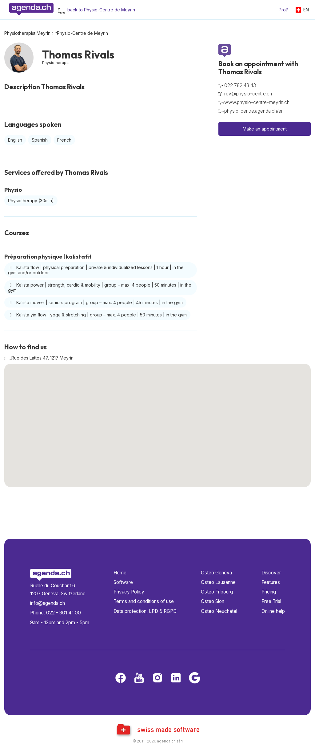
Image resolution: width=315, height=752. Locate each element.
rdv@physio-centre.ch (248, 94)
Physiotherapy (31, 200)
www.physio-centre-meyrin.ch (256, 102)
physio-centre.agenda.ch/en (254, 111)
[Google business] (194, 678)
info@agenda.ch (47, 603)
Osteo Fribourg (217, 592)
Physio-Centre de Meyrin (82, 33)
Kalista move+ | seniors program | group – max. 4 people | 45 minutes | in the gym (95, 302)
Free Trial (271, 601)
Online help (273, 611)
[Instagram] (157, 678)
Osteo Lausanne (218, 582)
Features (270, 582)
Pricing (268, 592)
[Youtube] (139, 678)
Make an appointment (265, 128)
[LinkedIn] (176, 678)
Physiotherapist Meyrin (27, 33)
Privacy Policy (129, 592)
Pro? (283, 9)
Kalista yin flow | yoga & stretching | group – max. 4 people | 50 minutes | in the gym (97, 314)
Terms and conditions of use (144, 601)
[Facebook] (120, 678)
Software (123, 582)
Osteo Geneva (216, 573)
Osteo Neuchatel (219, 611)
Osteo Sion (212, 601)
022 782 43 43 (240, 85)
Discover (271, 573)
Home (120, 573)
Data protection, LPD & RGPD (145, 611)
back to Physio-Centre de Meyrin (101, 9)
